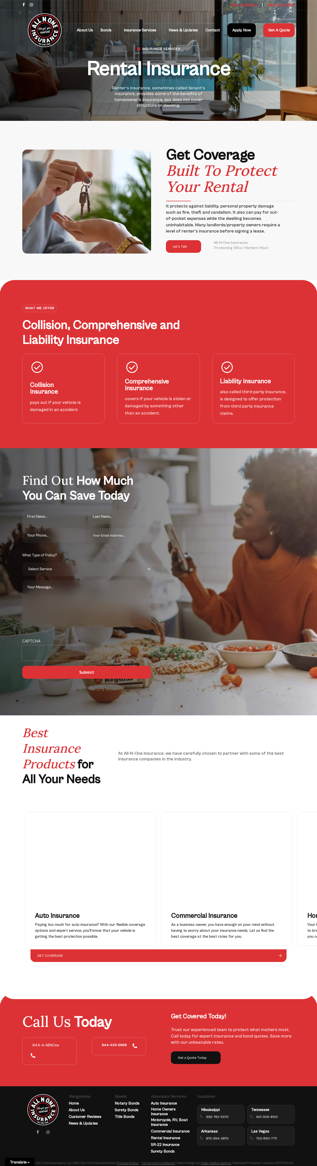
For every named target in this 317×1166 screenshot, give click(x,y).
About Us (77, 1110)
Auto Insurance (164, 1103)
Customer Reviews (85, 1116)
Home (74, 1103)
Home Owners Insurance (163, 1111)
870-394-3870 (217, 1138)
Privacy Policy (127, 1163)
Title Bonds (124, 1116)
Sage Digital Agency (216, 1163)
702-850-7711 (266, 1138)
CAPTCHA (31, 641)
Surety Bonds (126, 1110)
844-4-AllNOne (244, 5)
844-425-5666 (281, 5)
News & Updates (83, 1123)
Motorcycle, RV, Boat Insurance (169, 1122)
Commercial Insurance (170, 1131)
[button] (183, 246)
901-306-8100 (267, 1117)
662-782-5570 (217, 1117)
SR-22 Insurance (165, 1144)
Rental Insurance (165, 1138)
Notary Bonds (127, 1103)
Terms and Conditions (158, 1163)
